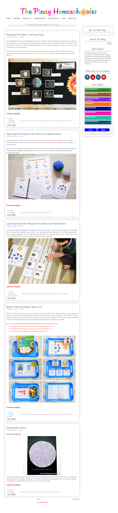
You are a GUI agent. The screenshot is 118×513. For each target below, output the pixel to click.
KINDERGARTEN (39, 18)
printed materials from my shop (38, 53)
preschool (58, 120)
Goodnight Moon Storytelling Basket (51, 316)
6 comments (10, 210)
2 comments (10, 490)
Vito (59, 492)
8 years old (23, 212)
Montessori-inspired (46, 120)
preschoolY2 (64, 120)
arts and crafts (29, 492)
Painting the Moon (16, 427)
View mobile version (42, 502)
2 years (22, 293)
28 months (22, 492)
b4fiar (31, 414)
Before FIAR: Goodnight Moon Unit (24, 306)
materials (35, 212)
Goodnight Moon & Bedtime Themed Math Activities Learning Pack (31, 326)
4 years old (23, 120)
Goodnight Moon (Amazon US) (25, 314)
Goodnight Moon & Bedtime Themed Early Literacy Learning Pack (30, 329)
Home (39, 499)
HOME (8, 18)
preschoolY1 (10, 295)
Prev (91, 130)
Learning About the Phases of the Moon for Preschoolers (36, 223)
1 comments (10, 291)
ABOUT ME (72, 18)
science (69, 120)
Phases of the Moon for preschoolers (52, 140)
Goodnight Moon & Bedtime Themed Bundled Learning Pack (29, 331)
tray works (9, 416)
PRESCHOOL (27, 18)
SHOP (64, 18)
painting (47, 492)
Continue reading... (13, 114)
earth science (30, 120)
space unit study (11, 122)
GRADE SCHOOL (54, 18)
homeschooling (37, 120)
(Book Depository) (41, 314)
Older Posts (76, 499)
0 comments (10, 118)
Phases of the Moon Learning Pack (24, 34)
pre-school (60, 293)
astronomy (33, 293)
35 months (27, 293)
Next (103, 130)
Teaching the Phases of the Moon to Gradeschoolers (33, 133)
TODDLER (16, 18)
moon (53, 120)
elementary (29, 212)
